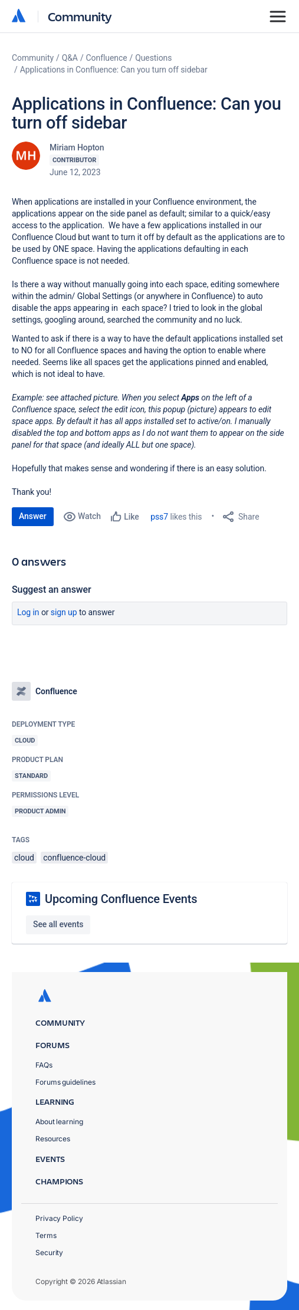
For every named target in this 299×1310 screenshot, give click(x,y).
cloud (24, 857)
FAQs (43, 1065)
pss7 (159, 516)
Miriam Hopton (77, 147)
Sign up (64, 612)
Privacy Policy (59, 1218)
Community (80, 16)
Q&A (70, 58)
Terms (46, 1235)
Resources (52, 1138)
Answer (33, 516)
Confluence (106, 58)
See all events (58, 924)
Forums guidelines (65, 1082)
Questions (153, 58)
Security (49, 1252)
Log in (28, 612)
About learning (59, 1121)
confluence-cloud (74, 857)
